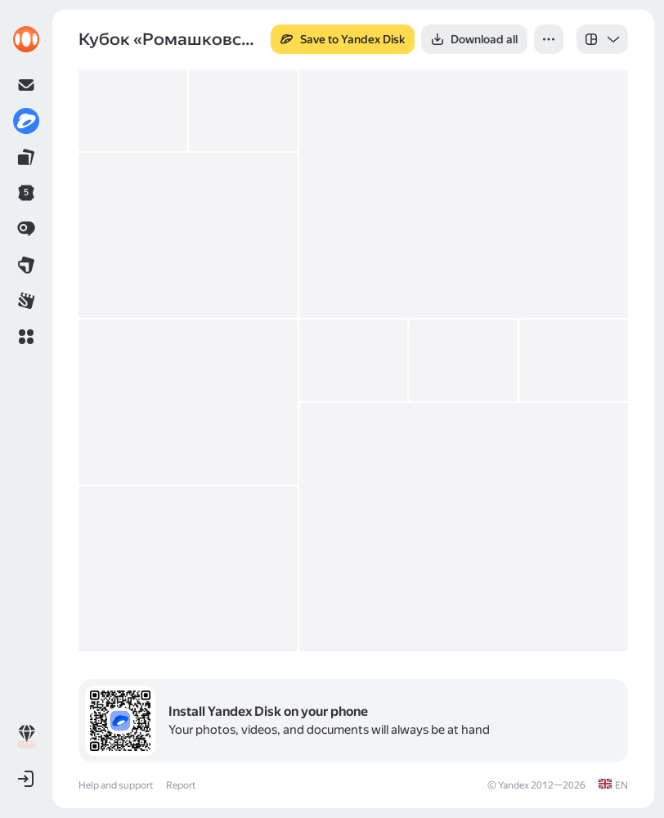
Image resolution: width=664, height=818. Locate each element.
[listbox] (602, 39)
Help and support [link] (116, 785)
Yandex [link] (513, 785)
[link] (26, 39)
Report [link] (180, 785)
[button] (26, 337)
